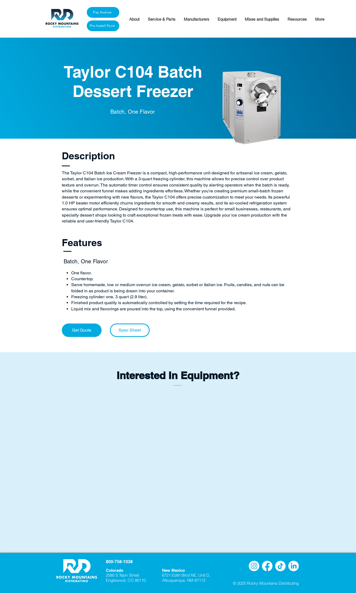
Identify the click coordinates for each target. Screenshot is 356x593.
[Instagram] (254, 566)
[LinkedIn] (293, 566)
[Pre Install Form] (103, 25)
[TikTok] (280, 566)
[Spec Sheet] (130, 330)
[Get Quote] (82, 330)
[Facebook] (267, 566)
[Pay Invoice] (103, 12)
